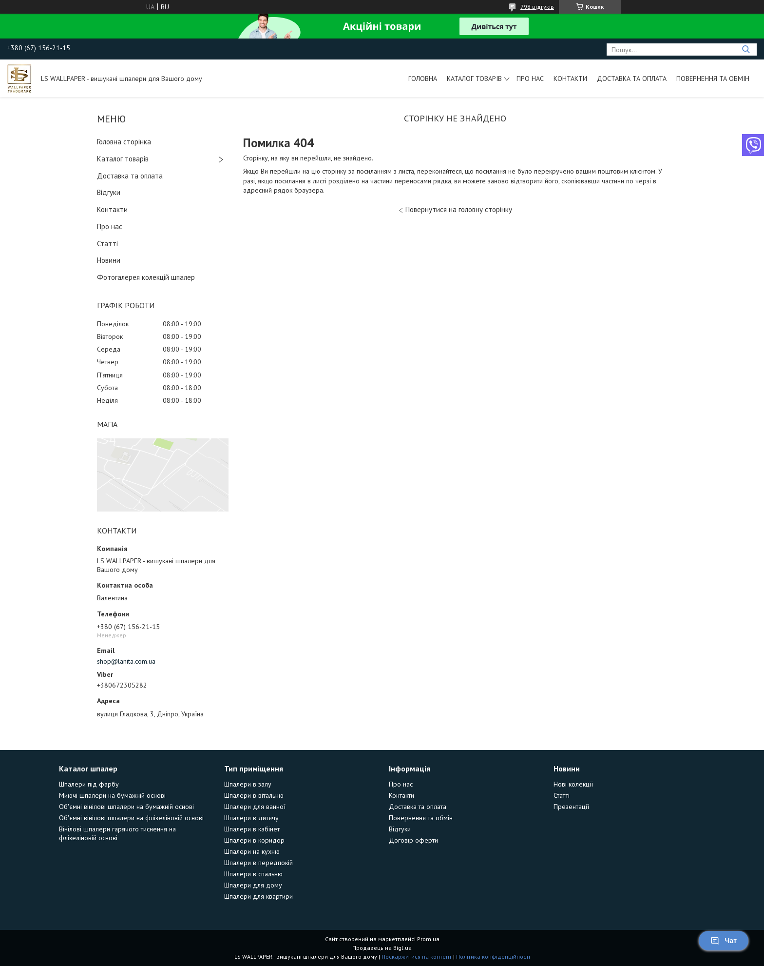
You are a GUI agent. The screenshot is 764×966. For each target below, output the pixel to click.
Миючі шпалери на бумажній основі (112, 795)
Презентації (571, 806)
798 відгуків (537, 6)
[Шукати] (746, 49)
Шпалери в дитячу (251, 817)
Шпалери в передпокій (258, 862)
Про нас (530, 78)
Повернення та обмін (712, 78)
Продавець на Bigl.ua (382, 947)
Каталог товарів (474, 78)
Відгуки (108, 192)
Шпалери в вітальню (254, 795)
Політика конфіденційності (493, 956)
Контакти (570, 78)
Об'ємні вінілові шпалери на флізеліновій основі (131, 817)
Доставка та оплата (632, 78)
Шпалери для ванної (255, 806)
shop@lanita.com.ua (126, 661)
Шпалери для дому (253, 885)
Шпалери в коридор (254, 840)
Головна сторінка (124, 141)
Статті (107, 243)
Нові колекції (573, 784)
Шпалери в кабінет (252, 829)
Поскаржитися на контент (417, 956)
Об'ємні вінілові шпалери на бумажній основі (126, 806)
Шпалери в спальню (253, 873)
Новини (108, 260)
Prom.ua (428, 939)
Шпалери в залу (247, 784)
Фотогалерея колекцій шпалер (146, 277)
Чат (723, 940)
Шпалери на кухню (252, 851)
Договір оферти (413, 840)
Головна (422, 78)
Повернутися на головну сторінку (458, 209)
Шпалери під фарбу (89, 784)
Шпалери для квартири (258, 896)
